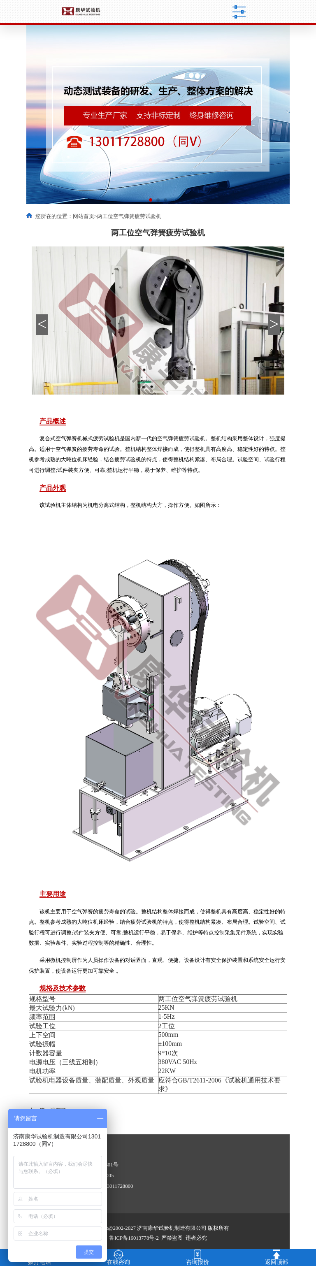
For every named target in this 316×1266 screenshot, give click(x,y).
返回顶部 (276, 1257)
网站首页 (83, 216)
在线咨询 (118, 1257)
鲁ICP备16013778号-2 (134, 1238)
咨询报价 (197, 1257)
